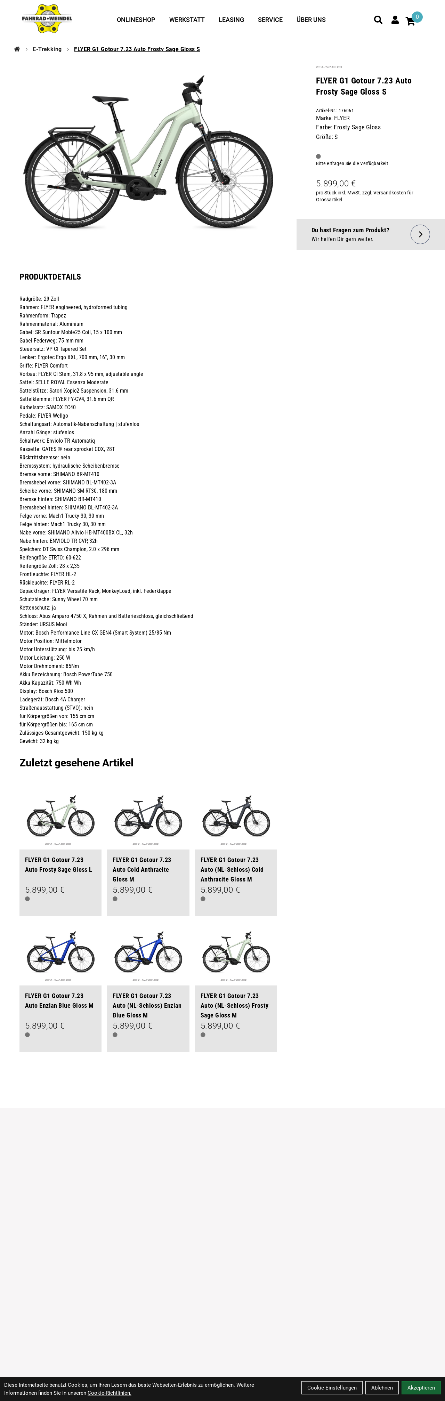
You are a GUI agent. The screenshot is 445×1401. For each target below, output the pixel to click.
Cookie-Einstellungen (332, 1388)
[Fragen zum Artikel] (371, 234)
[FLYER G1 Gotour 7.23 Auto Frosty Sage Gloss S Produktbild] (148, 152)
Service (270, 19)
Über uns (311, 19)
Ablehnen (382, 1388)
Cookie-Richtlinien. (109, 1393)
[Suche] (378, 19)
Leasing (231, 19)
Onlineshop (136, 19)
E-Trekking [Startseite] (47, 49)
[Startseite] (17, 49)
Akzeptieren (421, 1388)
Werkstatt (187, 19)
